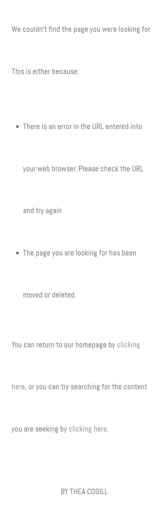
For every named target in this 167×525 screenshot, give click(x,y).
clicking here (88, 429)
